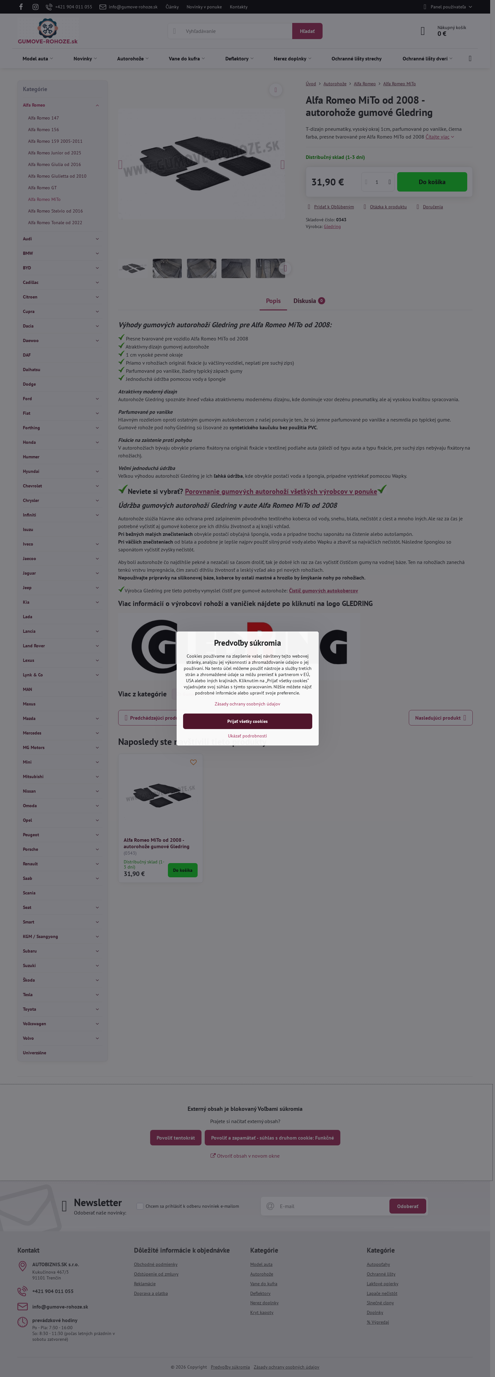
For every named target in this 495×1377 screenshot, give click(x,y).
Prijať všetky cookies (247, 721)
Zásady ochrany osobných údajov (247, 704)
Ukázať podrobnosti (247, 736)
